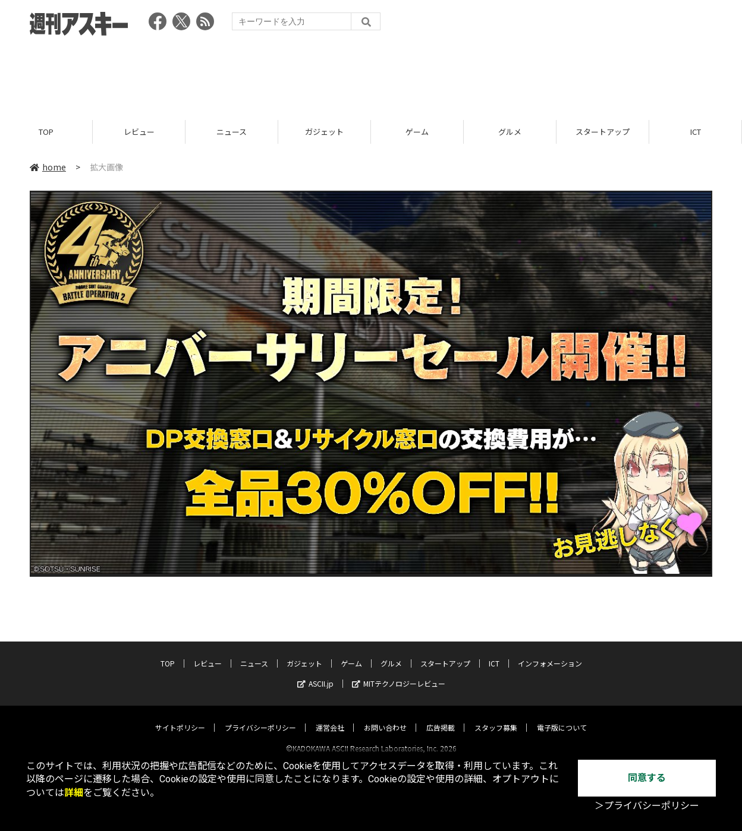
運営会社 (330, 717)
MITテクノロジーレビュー (398, 673)
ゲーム (417, 132)
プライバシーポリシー (260, 717)
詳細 (73, 792)
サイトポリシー (180, 717)
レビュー (139, 132)
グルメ (509, 132)
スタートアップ (603, 132)
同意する (647, 777)
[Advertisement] (371, 74)
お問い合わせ (385, 717)
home (48, 167)
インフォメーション (550, 652)
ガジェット (324, 132)
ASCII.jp (315, 673)
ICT (695, 132)
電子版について (562, 717)
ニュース (231, 132)
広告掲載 (440, 717)
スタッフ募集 (495, 717)
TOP (46, 132)
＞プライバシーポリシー (647, 805)
